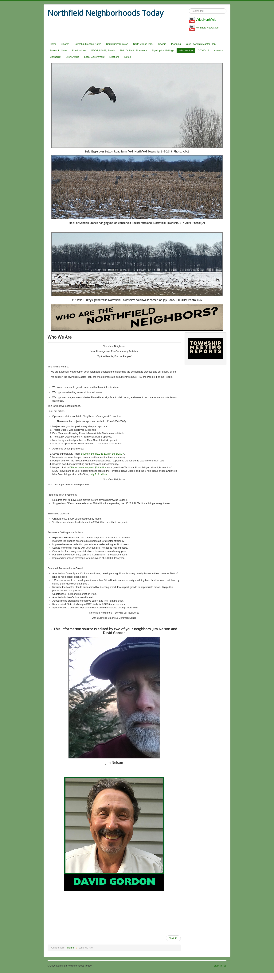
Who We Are (186, 50)
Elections (114, 56)
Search (65, 44)
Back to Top (219, 965)
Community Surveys (117, 44)
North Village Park (143, 44)
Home (53, 44)
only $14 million (98, 474)
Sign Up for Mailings (163, 50)
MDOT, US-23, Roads (103, 50)
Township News (58, 50)
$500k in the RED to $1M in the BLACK (102, 453)
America (218, 50)
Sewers (162, 44)
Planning (176, 44)
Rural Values (79, 50)
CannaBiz (55, 56)
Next (173, 938)
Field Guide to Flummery (133, 50)
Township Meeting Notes (87, 44)
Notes (127, 56)
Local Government (94, 56)
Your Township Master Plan (201, 44)
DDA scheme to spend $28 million (88, 467)
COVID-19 (203, 50)
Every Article (72, 56)
